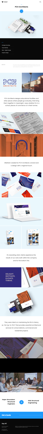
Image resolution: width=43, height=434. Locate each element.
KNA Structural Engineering (33, 402)
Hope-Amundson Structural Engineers (8, 402)
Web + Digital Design (6, 50)
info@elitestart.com (5, 430)
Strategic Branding (6, 45)
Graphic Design (5, 52)
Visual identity (5, 47)
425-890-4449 (4, 429)
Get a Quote (6, 415)
